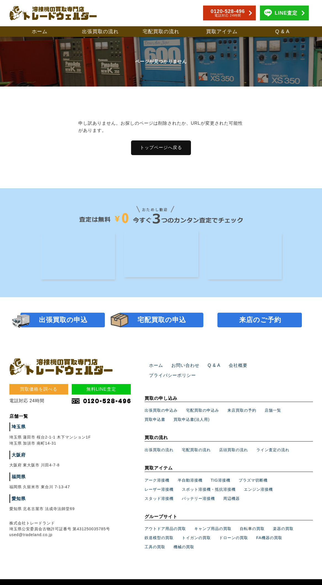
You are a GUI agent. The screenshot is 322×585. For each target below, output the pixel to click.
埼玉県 (18, 427)
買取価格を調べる (38, 389)
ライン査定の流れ (272, 440)
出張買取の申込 (63, 320)
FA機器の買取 (269, 528)
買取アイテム (222, 31)
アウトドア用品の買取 (165, 519)
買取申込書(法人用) (192, 410)
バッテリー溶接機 (198, 489)
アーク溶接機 (157, 471)
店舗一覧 (273, 401)
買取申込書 (155, 410)
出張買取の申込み (161, 401)
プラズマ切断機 (253, 471)
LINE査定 (286, 13)
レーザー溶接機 (159, 480)
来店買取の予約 (241, 401)
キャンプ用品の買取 (212, 519)
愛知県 (18, 499)
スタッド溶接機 (159, 489)
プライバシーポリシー (268, 366)
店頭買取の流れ (233, 440)
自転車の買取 (252, 519)
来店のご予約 (260, 320)
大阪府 (18, 455)
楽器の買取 (283, 519)
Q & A (282, 31)
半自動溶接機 (190, 471)
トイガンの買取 (196, 528)
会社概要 (230, 366)
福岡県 (18, 477)
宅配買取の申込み (202, 401)
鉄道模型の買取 (159, 528)
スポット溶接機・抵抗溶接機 (209, 480)
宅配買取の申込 (161, 320)
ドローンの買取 (233, 528)
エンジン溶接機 (258, 480)
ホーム (39, 31)
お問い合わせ (182, 366)
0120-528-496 (228, 13)
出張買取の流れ (100, 31)
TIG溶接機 (220, 471)
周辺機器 (231, 489)
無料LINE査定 (101, 389)
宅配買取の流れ (161, 31)
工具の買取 (155, 537)
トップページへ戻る (161, 147)
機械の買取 (184, 537)
